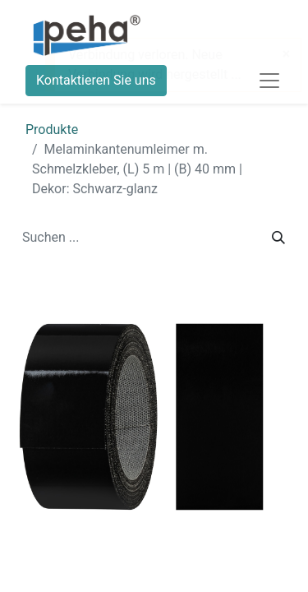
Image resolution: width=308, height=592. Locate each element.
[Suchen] (278, 237)
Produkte (51, 129)
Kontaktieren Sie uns (96, 80)
